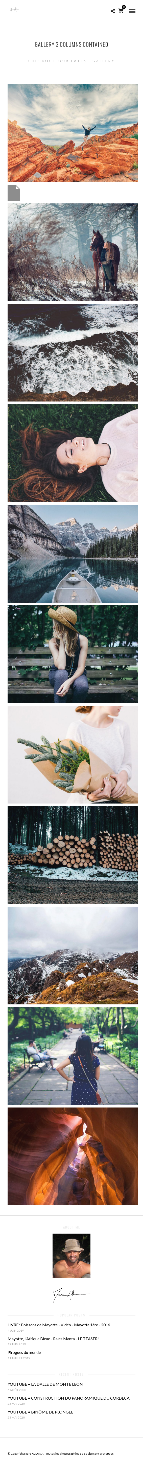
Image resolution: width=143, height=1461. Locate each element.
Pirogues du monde (24, 1352)
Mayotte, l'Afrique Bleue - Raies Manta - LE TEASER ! (54, 1338)
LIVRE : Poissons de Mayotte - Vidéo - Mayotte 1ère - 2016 (59, 1324)
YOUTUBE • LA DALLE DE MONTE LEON (45, 1384)
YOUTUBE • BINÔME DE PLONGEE (40, 1411)
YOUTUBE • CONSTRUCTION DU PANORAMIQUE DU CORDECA (69, 1398)
